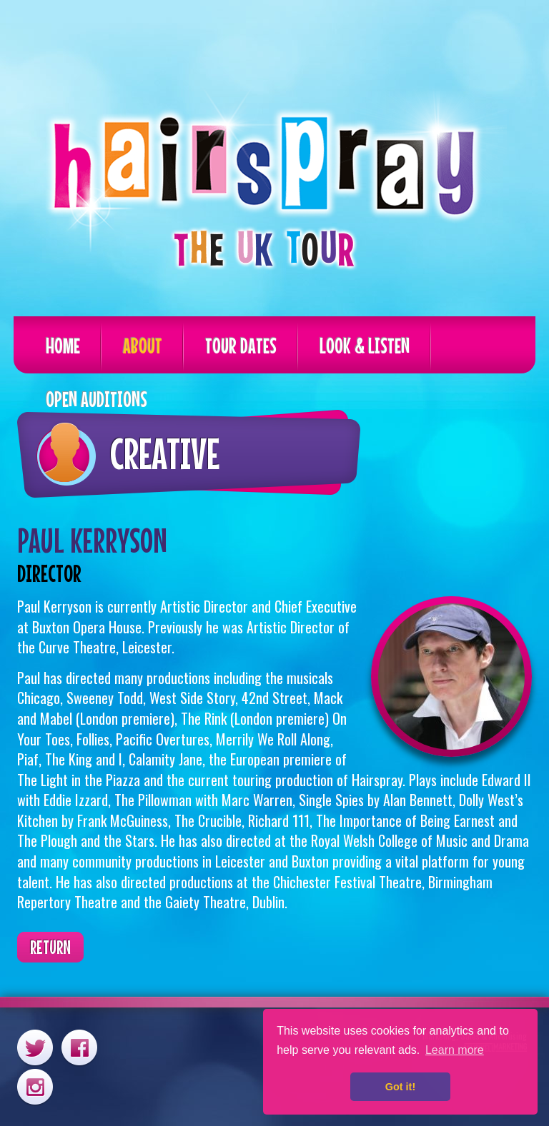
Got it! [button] (400, 1086)
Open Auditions (96, 399)
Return (50, 947)
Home (63, 345)
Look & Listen (365, 345)
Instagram (35, 1086)
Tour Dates (241, 345)
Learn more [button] (454, 1050)
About (142, 345)
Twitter (35, 1047)
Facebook (79, 1047)
